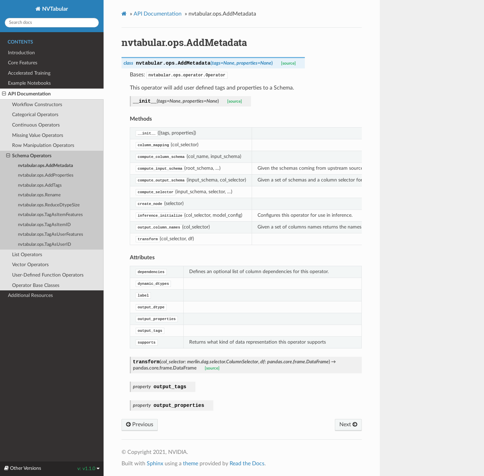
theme (190, 463)
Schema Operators (28, 156)
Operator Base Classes (35, 285)
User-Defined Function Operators (48, 275)
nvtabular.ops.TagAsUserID (44, 244)
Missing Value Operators (37, 135)
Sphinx (155, 463)
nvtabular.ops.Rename (39, 195)
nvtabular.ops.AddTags (40, 185)
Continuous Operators (36, 125)
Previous (139, 424)
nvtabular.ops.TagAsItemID (44, 225)
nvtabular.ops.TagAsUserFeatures (50, 234)
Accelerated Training (29, 73)
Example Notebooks (29, 83)
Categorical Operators (35, 114)
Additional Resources (30, 295)
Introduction (21, 52)
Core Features (22, 62)
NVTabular (54, 9)
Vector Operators (30, 264)
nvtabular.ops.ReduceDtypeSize (49, 205)
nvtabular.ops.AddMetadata (45, 166)
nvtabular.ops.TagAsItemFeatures (50, 215)
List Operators (27, 254)
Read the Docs (247, 463)
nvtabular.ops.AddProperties (46, 175)
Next (348, 424)
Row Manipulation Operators (43, 145)
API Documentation (26, 94)
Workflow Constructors (37, 104)
